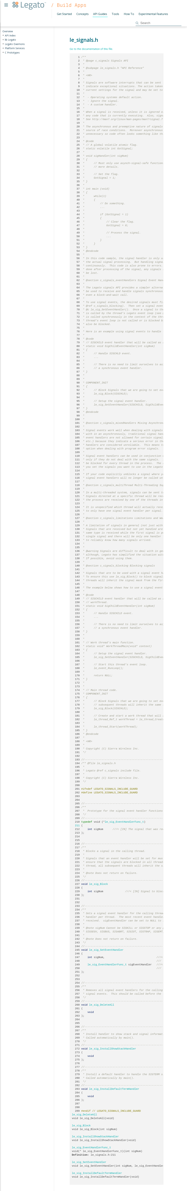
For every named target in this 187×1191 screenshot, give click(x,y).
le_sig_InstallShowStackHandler (112, 1049)
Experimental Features (153, 14)
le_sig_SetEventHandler (106, 950)
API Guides (100, 14)
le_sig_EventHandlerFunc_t (124, 822)
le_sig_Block (98, 884)
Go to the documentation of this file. (91, 49)
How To (129, 14)
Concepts (82, 14)
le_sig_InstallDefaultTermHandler (114, 1089)
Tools (115, 14)
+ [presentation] (3, 35)
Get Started (64, 14)
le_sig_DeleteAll (101, 1005)
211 (76, 825)
